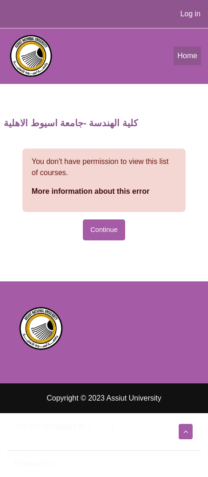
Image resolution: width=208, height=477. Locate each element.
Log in (190, 14)
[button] (185, 431)
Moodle (68, 464)
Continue (104, 229)
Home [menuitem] (187, 56)
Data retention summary (54, 437)
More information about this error (90, 191)
